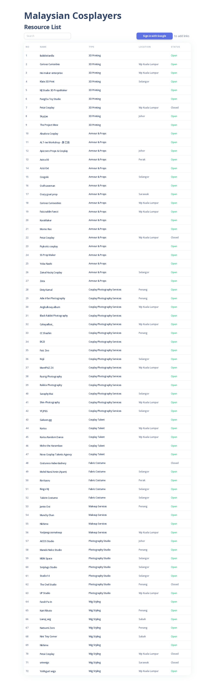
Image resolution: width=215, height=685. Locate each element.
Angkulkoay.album (50, 307)
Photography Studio (100, 541)
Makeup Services (98, 506)
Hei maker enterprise (51, 73)
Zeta (42, 281)
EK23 (42, 341)
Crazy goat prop (49, 194)
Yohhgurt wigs (48, 671)
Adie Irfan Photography (52, 298)
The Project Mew (49, 125)
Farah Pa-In (46, 602)
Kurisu (43, 428)
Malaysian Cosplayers (73, 15)
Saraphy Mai (46, 394)
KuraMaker (46, 220)
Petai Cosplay (47, 107)
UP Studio (45, 593)
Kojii (42, 359)
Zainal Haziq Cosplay (51, 272)
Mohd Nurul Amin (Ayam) (53, 471)
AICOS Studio (47, 541)
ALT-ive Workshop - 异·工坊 (55, 142)
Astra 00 (44, 159)
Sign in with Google (154, 36)
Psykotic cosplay (49, 246)
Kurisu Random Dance (51, 437)
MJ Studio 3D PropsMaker (53, 90)
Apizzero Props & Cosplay (54, 151)
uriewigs (44, 662)
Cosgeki (44, 177)
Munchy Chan (47, 515)
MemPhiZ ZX (46, 367)
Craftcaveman (47, 185)
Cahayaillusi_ (46, 324)
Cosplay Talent (97, 419)
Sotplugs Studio (48, 567)
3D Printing (95, 55)
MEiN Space (46, 558)
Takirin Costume (49, 498)
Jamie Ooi (45, 506)
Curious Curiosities (50, 64)
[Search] (47, 36)
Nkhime (44, 524)
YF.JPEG (44, 411)
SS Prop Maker (48, 255)
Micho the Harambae (51, 445)
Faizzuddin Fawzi (49, 211)
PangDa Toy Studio (50, 99)
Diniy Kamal (46, 290)
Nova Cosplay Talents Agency (56, 454)
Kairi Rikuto (46, 610)
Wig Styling (95, 601)
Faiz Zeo (44, 350)
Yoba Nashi (46, 263)
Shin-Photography (50, 402)
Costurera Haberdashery (53, 463)
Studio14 (45, 576)
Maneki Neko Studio (51, 550)
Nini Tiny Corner (48, 636)
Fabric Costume (97, 463)
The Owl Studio (48, 584)
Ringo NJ (44, 489)
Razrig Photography (51, 376)
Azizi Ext (44, 168)
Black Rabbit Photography (54, 315)
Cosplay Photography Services (105, 289)
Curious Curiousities (50, 203)
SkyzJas (44, 116)
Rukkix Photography (51, 385)
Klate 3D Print (47, 81)
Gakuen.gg (46, 420)
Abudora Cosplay (49, 133)
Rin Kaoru (45, 480)
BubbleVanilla (47, 55)
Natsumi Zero (47, 628)
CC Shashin (45, 333)
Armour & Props (97, 133)
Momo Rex (46, 229)
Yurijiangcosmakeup (51, 532)
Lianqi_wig (45, 619)
